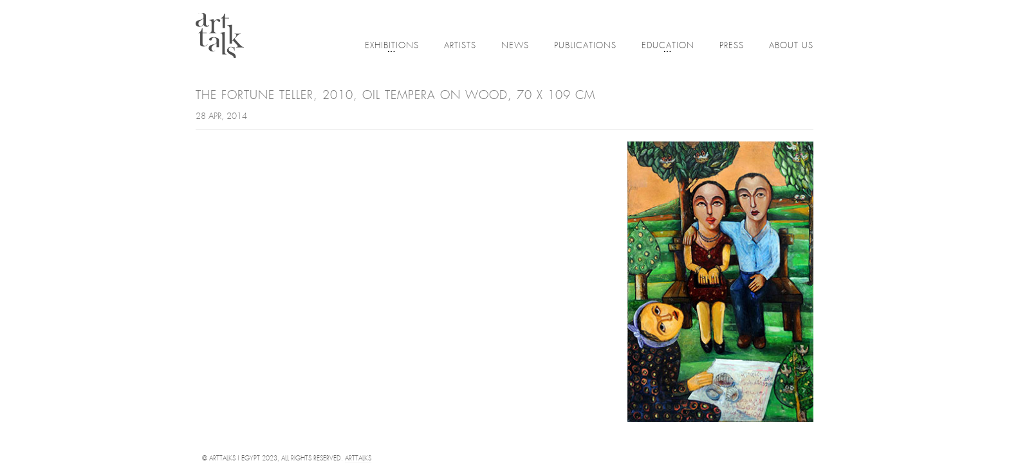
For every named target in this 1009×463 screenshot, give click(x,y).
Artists (460, 46)
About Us (791, 46)
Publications (585, 46)
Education (668, 46)
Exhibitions (392, 46)
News (515, 46)
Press (731, 46)
